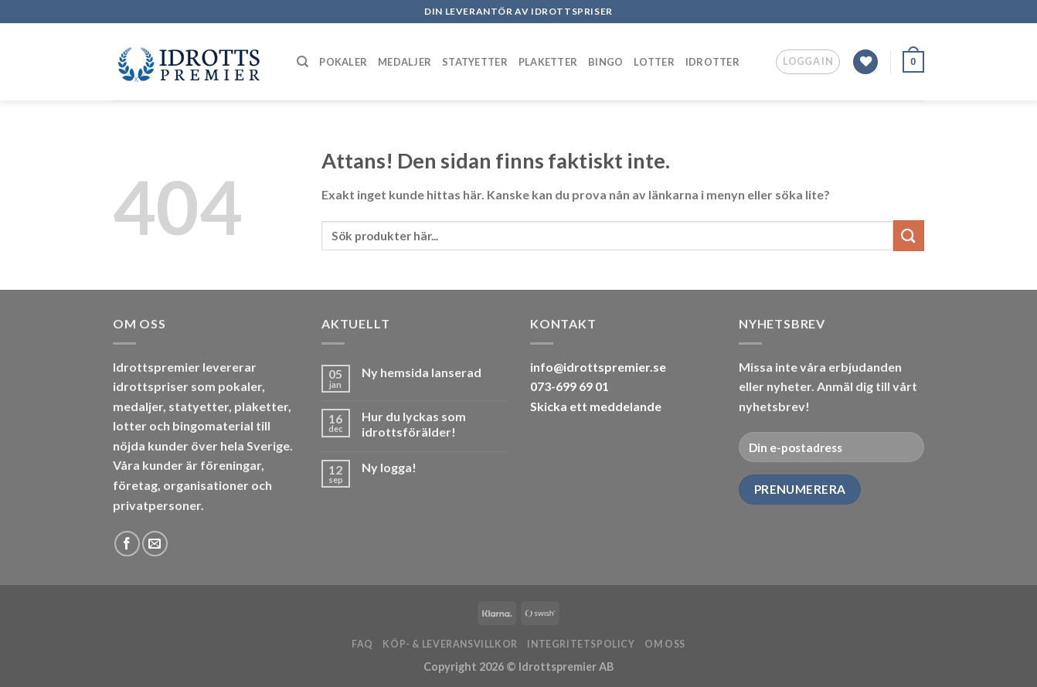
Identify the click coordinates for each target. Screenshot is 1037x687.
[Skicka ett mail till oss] (155, 543)
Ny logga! (389, 467)
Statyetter (475, 62)
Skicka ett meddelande (595, 406)
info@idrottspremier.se (598, 366)
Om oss (664, 644)
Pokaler (343, 62)
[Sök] (302, 62)
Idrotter (712, 62)
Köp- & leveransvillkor (449, 644)
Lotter (654, 62)
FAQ (362, 644)
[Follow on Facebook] (127, 543)
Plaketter (547, 62)
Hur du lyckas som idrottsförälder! (414, 423)
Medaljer (404, 62)
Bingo (605, 62)
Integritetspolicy (580, 644)
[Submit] (908, 235)
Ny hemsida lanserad (421, 372)
